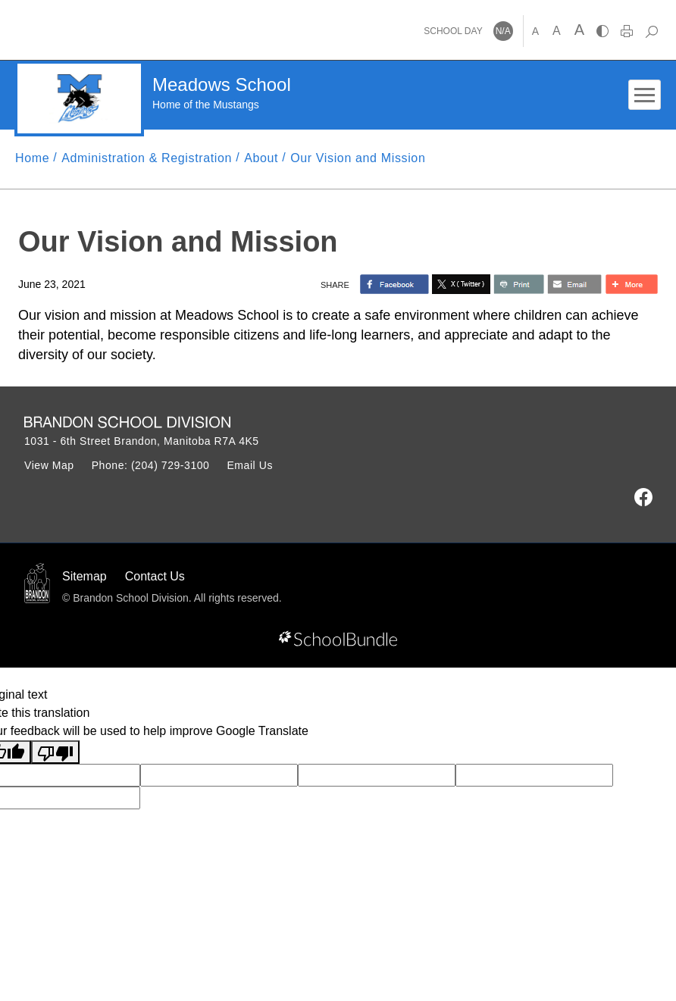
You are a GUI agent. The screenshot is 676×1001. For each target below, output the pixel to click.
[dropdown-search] (651, 31)
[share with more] (631, 284)
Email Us (250, 465)
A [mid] (556, 30)
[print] (627, 31)
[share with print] (518, 284)
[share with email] (574, 284)
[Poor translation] (55, 752)
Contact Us (155, 576)
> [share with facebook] (394, 284)
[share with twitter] (461, 284)
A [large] (579, 29)
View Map (49, 465)
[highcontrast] (602, 31)
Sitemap (84, 576)
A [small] (535, 31)
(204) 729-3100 (170, 465)
